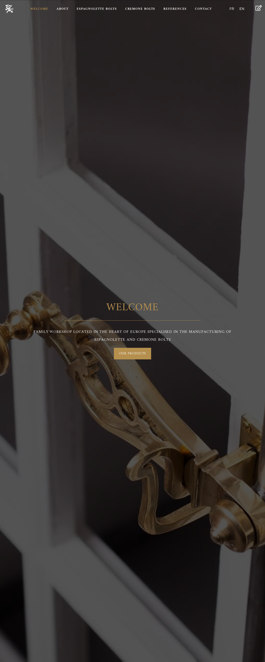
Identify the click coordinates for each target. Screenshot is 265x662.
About (63, 9)
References (175, 9)
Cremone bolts (140, 9)
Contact (203, 9)
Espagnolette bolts (97, 9)
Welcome (39, 9)
